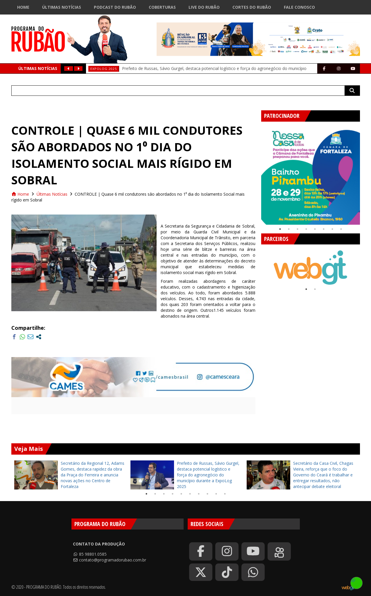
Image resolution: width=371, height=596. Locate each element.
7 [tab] (332, 229)
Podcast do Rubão (115, 7)
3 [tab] (297, 229)
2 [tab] (289, 229)
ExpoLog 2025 (103, 68)
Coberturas (162, 7)
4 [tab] (306, 229)
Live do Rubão (204, 7)
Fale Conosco (299, 7)
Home (23, 7)
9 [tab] (216, 494)
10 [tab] (225, 494)
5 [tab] (315, 229)
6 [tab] (324, 229)
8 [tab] (341, 229)
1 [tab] (280, 229)
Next (364, 173)
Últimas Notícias (61, 7)
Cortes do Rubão (251, 7)
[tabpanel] (310, 175)
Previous (257, 173)
